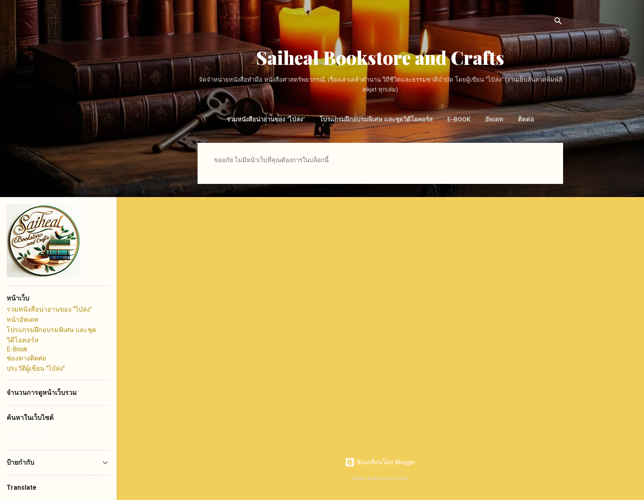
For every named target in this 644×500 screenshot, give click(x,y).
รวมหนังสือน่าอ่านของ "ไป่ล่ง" (266, 119)
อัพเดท (494, 119)
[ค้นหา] (558, 22)
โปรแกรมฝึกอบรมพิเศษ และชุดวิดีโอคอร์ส (376, 119)
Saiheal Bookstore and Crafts (380, 57)
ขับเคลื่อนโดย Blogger (380, 462)
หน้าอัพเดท (23, 319)
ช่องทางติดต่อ (26, 358)
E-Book (458, 119)
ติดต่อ (526, 119)
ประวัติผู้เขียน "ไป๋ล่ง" (36, 368)
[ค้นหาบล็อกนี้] (58, 433)
